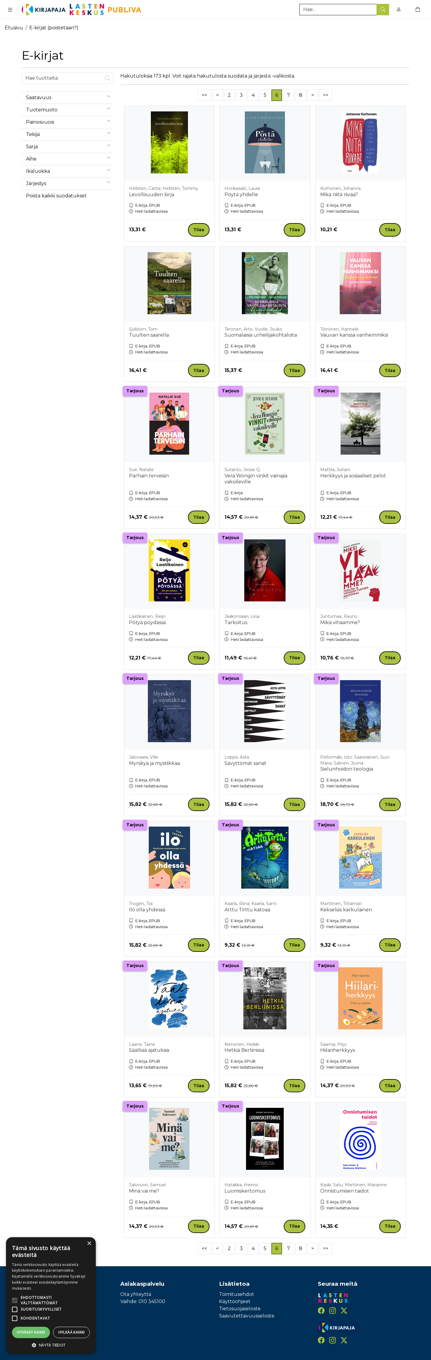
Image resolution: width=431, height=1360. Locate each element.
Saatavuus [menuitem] (69, 96)
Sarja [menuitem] (69, 145)
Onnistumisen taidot (344, 1191)
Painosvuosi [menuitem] (69, 120)
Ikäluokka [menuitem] (69, 169)
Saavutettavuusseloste (246, 1316)
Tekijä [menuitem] (69, 132)
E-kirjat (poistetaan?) (53, 28)
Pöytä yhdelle (241, 194)
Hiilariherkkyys (337, 1050)
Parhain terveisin (149, 476)
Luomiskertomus (244, 1191)
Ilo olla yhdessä (147, 910)
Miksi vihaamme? (340, 622)
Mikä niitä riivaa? (339, 194)
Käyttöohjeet (235, 1301)
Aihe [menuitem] (69, 157)
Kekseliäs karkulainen (346, 910)
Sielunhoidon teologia (346, 769)
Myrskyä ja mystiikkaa (154, 763)
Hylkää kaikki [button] (71, 1332)
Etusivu (14, 28)
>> (325, 95)
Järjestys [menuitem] (69, 182)
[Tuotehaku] (344, 9)
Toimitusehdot (236, 1294)
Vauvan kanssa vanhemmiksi (354, 335)
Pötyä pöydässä (147, 622)
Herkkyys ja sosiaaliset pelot (353, 476)
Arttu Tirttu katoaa (247, 910)
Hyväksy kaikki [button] (31, 1332)
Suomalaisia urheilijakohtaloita (260, 335)
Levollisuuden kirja (151, 194)
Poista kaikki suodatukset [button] (56, 196)
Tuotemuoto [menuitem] (69, 108)
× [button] (89, 1243)
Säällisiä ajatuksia (149, 1050)
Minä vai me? (144, 1191)
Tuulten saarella (149, 335)
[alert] (51, 1295)
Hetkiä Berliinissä (244, 1050)
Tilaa (198, 229)
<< (204, 95)
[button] (51, 1345)
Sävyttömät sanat (245, 763)
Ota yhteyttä (135, 1294)
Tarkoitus (235, 622)
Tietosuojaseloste (240, 1308)
